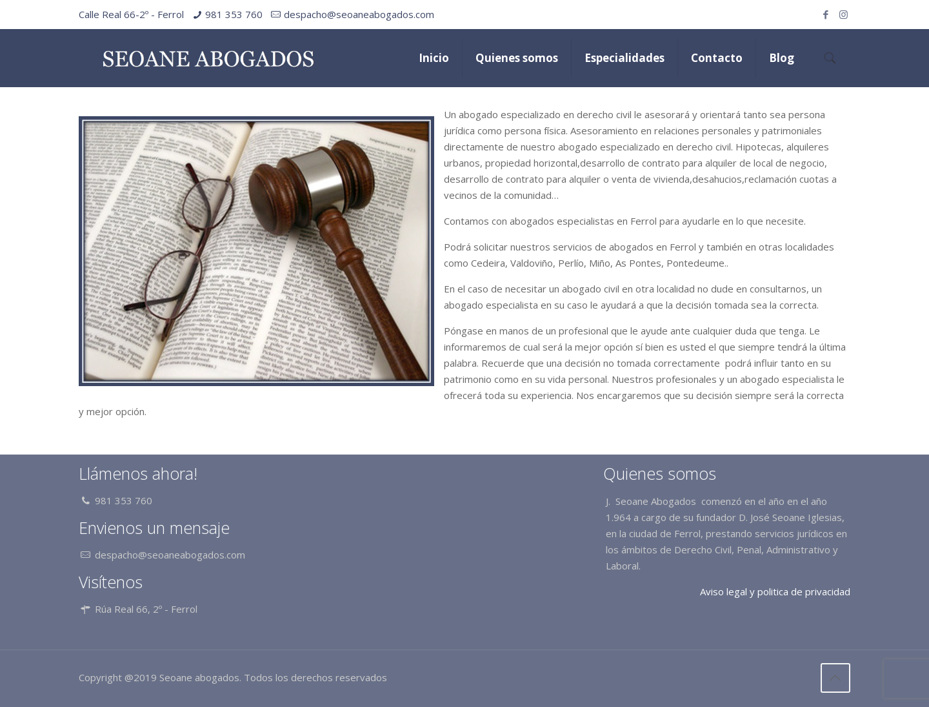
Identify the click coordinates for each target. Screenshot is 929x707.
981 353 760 (234, 14)
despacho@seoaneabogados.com (359, 14)
